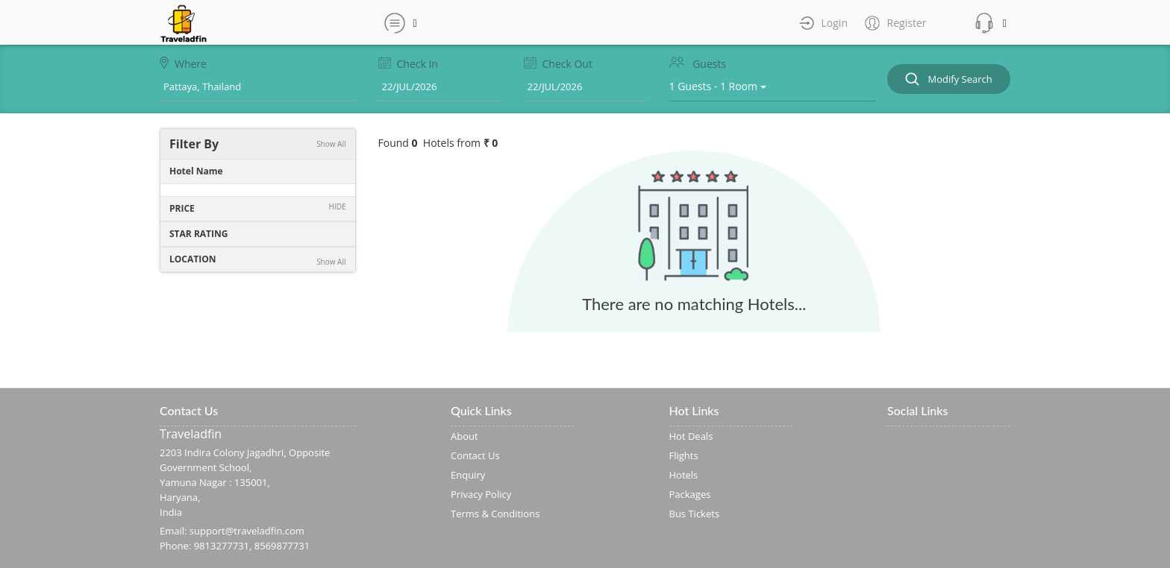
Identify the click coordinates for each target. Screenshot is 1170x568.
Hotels (683, 475)
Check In (408, 64)
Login (833, 23)
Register (905, 23)
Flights (683, 455)
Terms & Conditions (495, 513)
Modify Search (948, 79)
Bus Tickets (694, 513)
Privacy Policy (481, 494)
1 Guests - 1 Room (717, 86)
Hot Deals (691, 436)
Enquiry (468, 475)
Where (183, 64)
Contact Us (475, 455)
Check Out (558, 64)
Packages (690, 494)
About (464, 436)
